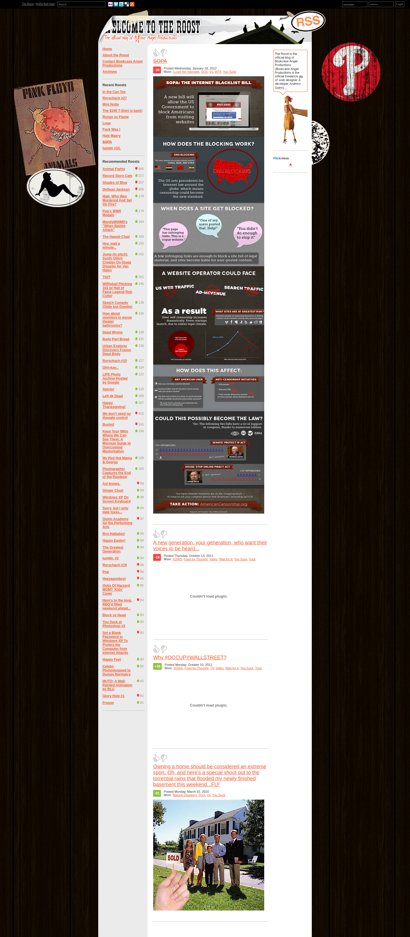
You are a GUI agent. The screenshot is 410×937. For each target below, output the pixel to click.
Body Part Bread (115, 339)
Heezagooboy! (114, 579)
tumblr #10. (111, 148)
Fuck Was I (111, 129)
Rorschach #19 (114, 565)
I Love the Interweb (186, 71)
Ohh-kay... (110, 368)
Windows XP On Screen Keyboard (116, 499)
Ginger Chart (112, 491)
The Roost (28, 3)
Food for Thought (196, 559)
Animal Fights (113, 169)
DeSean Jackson (116, 189)
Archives (109, 72)
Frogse (108, 703)
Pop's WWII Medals (111, 213)
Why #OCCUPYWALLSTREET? (189, 657)
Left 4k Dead (112, 396)
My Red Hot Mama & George (117, 460)
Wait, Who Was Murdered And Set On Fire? (117, 200)
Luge (106, 123)
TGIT (106, 277)
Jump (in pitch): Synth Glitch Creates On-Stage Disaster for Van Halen (116, 262)
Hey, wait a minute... (111, 246)
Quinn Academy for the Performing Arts (117, 523)
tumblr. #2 (110, 558)
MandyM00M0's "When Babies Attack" (115, 226)
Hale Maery (111, 136)
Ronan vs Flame (115, 117)
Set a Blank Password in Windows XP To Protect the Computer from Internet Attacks (115, 643)
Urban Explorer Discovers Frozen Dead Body (116, 350)
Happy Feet (111, 660)
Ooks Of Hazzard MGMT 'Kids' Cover (116, 590)
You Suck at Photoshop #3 (113, 624)
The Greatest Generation (112, 549)
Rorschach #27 (114, 98)
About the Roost (115, 55)
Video (213, 559)
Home (107, 49)
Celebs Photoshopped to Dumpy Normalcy (116, 670)
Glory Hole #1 (113, 696)
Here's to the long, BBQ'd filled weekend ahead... (117, 604)
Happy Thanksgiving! (114, 405)
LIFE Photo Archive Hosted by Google (115, 378)
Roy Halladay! (113, 534)
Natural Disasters (185, 795)
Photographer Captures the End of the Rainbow (116, 473)
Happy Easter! (114, 541)
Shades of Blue (114, 183)
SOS (204, 71)
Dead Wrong (112, 332)
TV (212, 668)
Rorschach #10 (114, 361)
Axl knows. (111, 484)
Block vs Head (114, 615)
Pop (105, 572)
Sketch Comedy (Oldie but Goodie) (117, 305)
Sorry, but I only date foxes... (115, 510)
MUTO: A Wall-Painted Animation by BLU (117, 685)
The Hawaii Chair (116, 237)
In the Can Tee (114, 92)
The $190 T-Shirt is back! (122, 111)
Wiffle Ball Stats (45, 3)
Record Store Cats (117, 176)
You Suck (229, 71)
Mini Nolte (110, 104)
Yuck (252, 559)
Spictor (108, 389)
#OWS (177, 559)
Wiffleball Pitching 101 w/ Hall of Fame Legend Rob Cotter (117, 290)
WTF (218, 71)
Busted (108, 425)
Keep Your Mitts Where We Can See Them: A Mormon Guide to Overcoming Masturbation (116, 441)
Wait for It (225, 559)
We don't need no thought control (116, 416)
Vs (211, 71)
